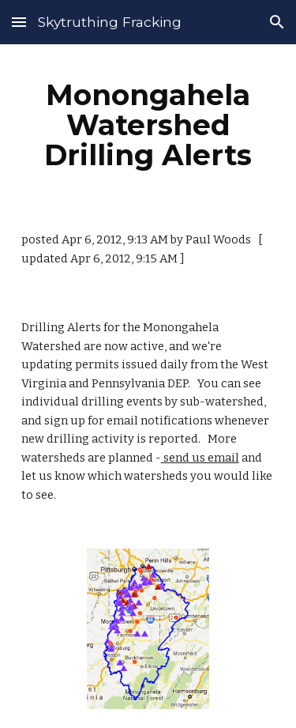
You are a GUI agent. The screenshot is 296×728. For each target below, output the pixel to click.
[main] (148, 125)
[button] (19, 21)
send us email (200, 458)
